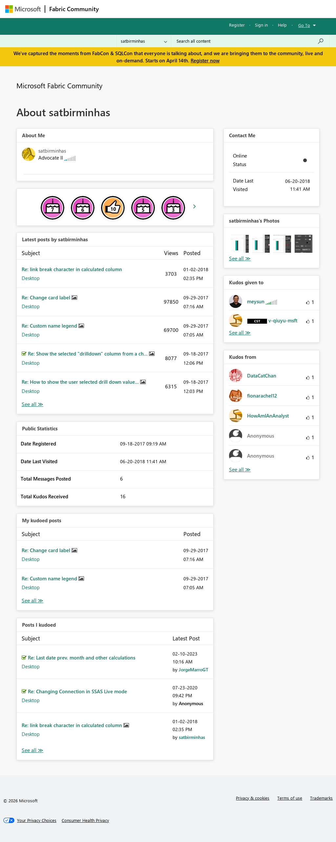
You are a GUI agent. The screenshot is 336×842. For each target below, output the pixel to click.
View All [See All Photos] (240, 258)
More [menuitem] (250, 8)
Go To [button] (304, 25)
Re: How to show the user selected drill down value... (81, 381)
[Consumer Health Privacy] (85, 820)
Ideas (169, 8)
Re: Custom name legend (50, 325)
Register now (205, 60)
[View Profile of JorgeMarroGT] (193, 669)
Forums (114, 8)
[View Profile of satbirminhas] (192, 737)
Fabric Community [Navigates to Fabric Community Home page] (74, 9)
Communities (198, 8)
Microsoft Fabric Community (59, 85)
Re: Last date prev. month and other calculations (81, 657)
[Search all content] (250, 41)
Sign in (261, 25)
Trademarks (321, 798)
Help (282, 25)
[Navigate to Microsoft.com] (23, 9)
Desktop (31, 278)
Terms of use (289, 798)
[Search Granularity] (144, 41)
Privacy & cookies (252, 798)
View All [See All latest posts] (32, 404)
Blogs (228, 8)
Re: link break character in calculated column (72, 269)
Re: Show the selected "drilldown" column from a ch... (88, 353)
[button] (240, 244)
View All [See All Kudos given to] (240, 332)
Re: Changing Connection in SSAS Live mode (77, 691)
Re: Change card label (47, 297)
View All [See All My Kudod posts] (32, 600)
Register (237, 25)
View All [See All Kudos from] (240, 469)
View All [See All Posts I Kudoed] (32, 750)
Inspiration (143, 8)
